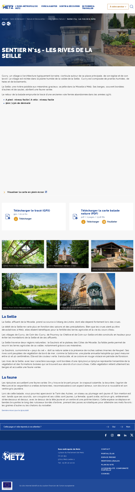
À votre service (117, 6)
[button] (3, 23)
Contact (105, 449)
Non (128, 427)
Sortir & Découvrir (17, 19)
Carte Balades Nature (56, 19)
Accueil (5, 19)
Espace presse (108, 457)
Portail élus (107, 453)
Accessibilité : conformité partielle (114, 469)
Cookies (105, 474)
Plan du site (107, 465)
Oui (114, 427)
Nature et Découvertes (36, 19)
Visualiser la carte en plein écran (25, 192)
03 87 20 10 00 (68, 463)
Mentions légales (110, 461)
